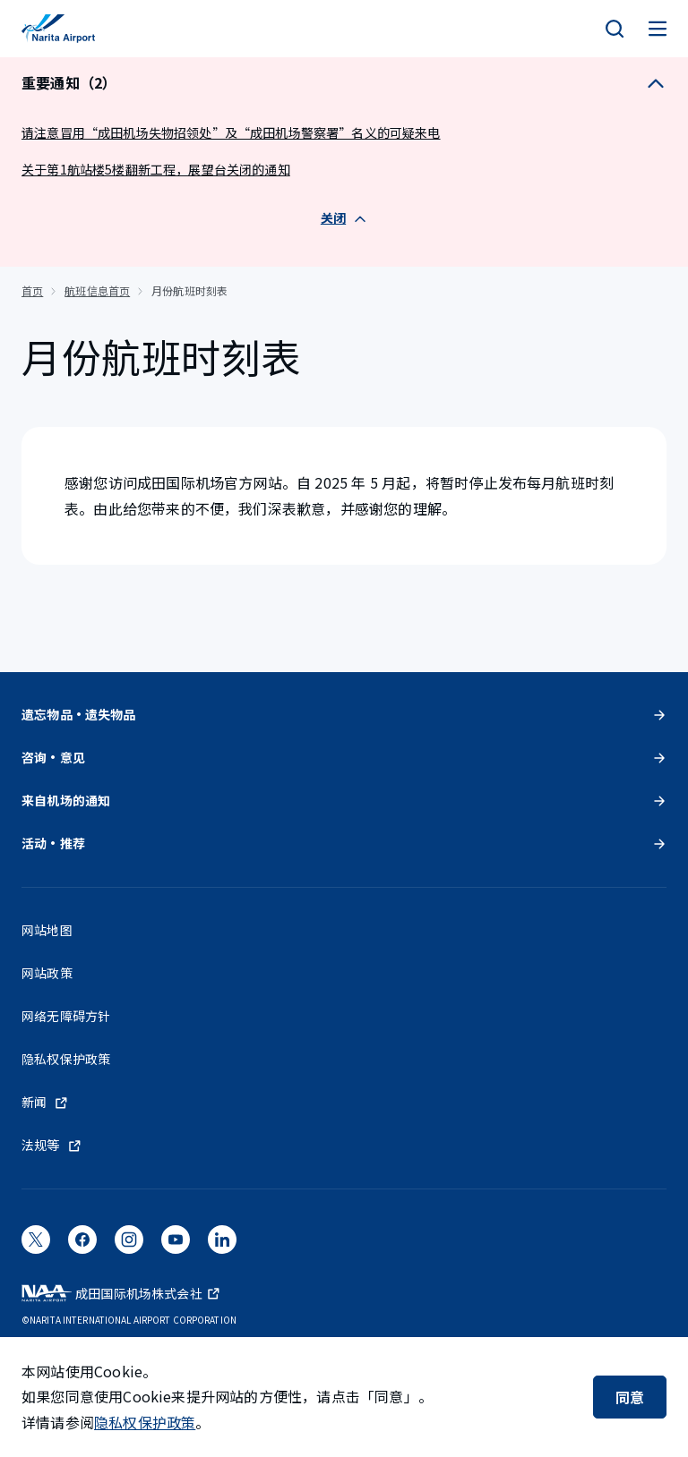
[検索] (614, 28)
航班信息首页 (97, 290)
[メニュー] (657, 28)
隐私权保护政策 (144, 1422)
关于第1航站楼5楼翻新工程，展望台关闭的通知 (156, 169)
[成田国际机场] (58, 28)
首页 (32, 290)
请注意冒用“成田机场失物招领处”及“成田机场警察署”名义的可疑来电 (231, 132)
